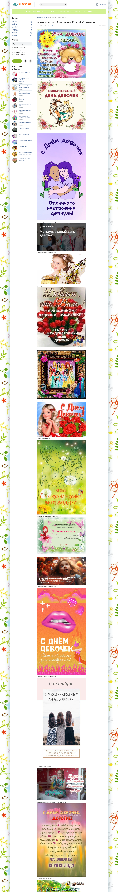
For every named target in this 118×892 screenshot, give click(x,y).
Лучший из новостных (20, 47)
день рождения (16, 26)
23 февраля (15, 30)
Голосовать (17, 61)
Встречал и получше (19, 54)
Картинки (51, 11)
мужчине (14, 34)
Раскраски (36, 11)
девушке (14, 32)
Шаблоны (77, 11)
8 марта (14, 24)
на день (46, 17)
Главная (28, 11)
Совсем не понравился (20, 57)
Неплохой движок (19, 50)
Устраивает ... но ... (19, 52)
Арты (43, 11)
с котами (14, 21)
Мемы (90, 11)
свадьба (14, 27)
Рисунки (69, 11)
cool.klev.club (40, 17)
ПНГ (84, 11)
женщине (14, 35)
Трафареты (61, 11)
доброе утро (15, 23)
